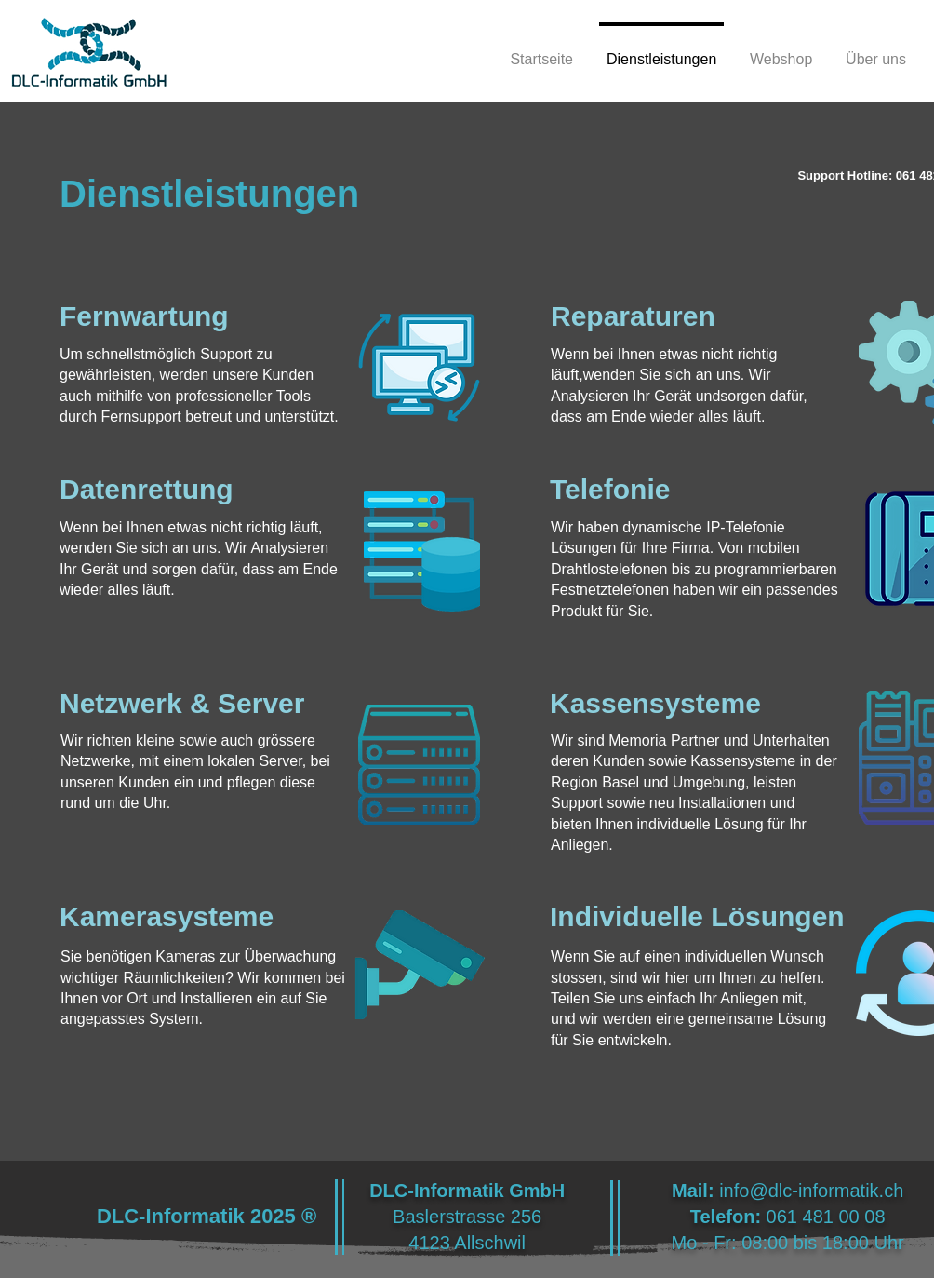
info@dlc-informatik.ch (811, 1190)
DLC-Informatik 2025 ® (206, 1216)
